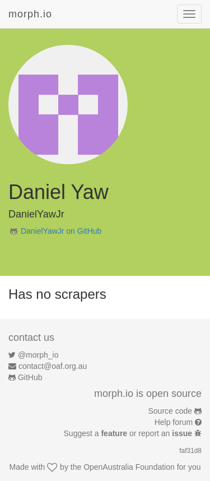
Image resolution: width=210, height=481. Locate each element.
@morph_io (38, 354)
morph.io (30, 14)
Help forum (174, 422)
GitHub (30, 377)
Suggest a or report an (129, 433)
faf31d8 (190, 451)
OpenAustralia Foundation (129, 466)
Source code (170, 410)
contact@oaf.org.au (52, 366)
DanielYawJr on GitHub (61, 230)
